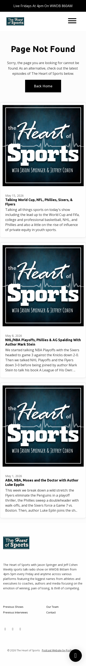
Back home (43, 86)
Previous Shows (13, 607)
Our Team (52, 607)
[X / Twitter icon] (5, 628)
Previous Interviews (15, 612)
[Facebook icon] (13, 628)
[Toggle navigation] (72, 21)
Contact (51, 612)
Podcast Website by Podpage (59, 650)
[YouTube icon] (20, 628)
